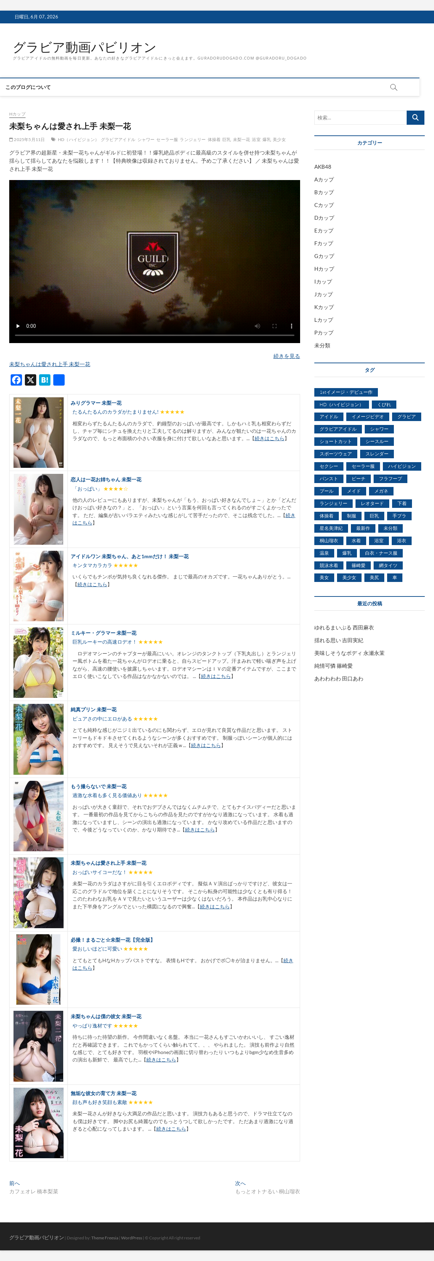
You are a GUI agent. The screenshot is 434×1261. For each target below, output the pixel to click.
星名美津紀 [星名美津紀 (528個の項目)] (331, 528)
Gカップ (324, 256)
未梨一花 (241, 139)
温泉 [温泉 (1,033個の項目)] (324, 553)
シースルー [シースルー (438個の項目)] (377, 441)
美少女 (279, 139)
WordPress (131, 1237)
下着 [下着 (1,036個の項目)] (402, 503)
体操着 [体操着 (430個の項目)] (326, 516)
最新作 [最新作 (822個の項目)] (363, 528)
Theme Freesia (104, 1237)
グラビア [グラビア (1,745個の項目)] (406, 416)
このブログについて (35, 87)
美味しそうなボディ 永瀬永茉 (349, 653)
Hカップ (17, 114)
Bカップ (324, 192)
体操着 (214, 139)
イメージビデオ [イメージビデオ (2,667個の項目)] (368, 416)
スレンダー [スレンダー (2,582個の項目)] (377, 453)
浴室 (256, 139)
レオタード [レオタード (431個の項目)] (372, 503)
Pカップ (323, 332)
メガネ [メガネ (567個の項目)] (381, 491)
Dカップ (324, 217)
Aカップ (324, 179)
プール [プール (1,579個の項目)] (326, 491)
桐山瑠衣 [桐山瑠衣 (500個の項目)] (329, 540)
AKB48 (322, 166)
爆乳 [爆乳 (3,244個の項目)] (347, 553)
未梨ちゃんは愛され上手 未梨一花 (49, 364)
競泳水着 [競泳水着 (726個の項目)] (329, 565)
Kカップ (324, 307)
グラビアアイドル (118, 139)
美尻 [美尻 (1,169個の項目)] (374, 577)
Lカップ (323, 319)
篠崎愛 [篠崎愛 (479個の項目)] (358, 565)
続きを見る (286, 356)
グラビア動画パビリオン (85, 47)
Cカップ (324, 205)
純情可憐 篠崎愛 (333, 665)
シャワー (146, 139)
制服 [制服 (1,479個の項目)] (351, 516)
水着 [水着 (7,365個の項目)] (356, 540)
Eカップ (323, 230)
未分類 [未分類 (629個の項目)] (390, 528)
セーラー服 (167, 139)
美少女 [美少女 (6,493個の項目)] (349, 577)
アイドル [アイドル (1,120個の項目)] (329, 416)
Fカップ (323, 243)
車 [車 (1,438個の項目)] (394, 577)
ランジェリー (193, 139)
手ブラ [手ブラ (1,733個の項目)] (399, 516)
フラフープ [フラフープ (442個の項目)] (390, 478)
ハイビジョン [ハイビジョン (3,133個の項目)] (402, 466)
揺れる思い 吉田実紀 (338, 640)
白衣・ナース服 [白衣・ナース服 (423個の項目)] (381, 553)
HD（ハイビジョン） (78, 139)
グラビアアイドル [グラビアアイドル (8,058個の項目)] (338, 429)
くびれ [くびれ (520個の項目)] (384, 404)
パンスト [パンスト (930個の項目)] (329, 478)
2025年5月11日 (27, 139)
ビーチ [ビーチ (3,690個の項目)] (358, 478)
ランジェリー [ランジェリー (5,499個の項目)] (333, 503)
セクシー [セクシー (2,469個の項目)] (329, 466)
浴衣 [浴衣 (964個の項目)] (401, 540)
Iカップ (323, 281)
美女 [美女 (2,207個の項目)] (324, 577)
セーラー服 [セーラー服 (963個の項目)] (363, 466)
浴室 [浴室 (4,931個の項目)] (379, 540)
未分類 (322, 345)
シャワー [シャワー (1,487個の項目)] (379, 429)
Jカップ (323, 294)
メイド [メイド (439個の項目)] (354, 491)
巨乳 (226, 139)
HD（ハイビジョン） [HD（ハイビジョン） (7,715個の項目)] (342, 404)
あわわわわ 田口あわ (338, 678)
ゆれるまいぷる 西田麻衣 (344, 627)
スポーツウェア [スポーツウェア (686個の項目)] (336, 453)
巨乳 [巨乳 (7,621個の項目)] (374, 516)
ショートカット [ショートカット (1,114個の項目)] (336, 441)
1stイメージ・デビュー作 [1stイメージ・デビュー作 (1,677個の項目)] (346, 392)
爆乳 (266, 139)
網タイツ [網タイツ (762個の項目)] (388, 565)
